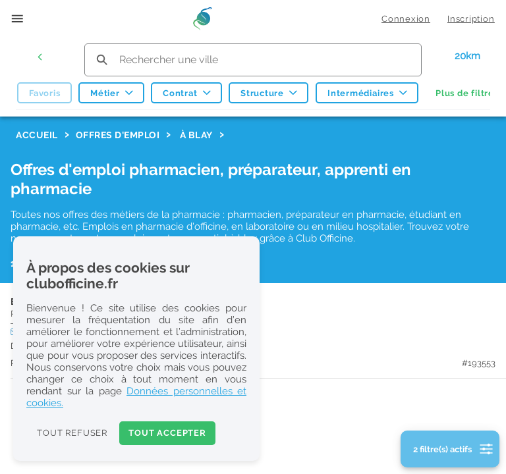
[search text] (253, 59)
